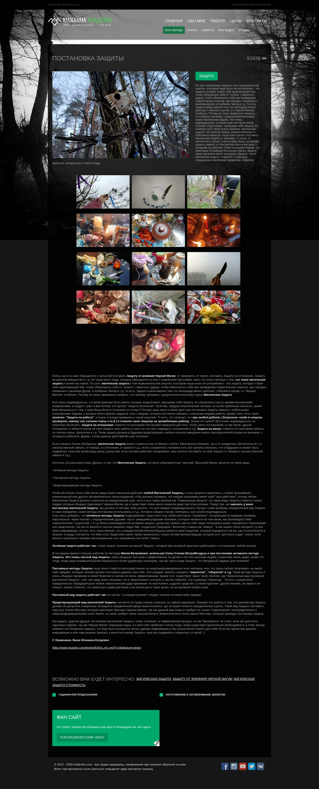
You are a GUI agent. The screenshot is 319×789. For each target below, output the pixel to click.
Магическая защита (153, 679)
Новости (207, 30)
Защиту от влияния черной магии (202, 679)
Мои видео (226, 30)
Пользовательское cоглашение (251, 5)
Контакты (257, 21)
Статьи (192, 30)
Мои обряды (174, 30)
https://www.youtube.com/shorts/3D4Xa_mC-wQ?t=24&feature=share (96, 647)
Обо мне (196, 21)
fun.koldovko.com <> (82, 737)
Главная (174, 21)
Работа (217, 21)
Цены (236, 21)
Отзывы (244, 30)
